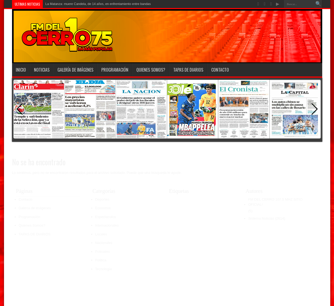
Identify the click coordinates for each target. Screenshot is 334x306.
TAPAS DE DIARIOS (188, 70)
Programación (114, 70)
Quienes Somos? (150, 70)
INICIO (21, 70)
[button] (314, 109)
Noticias (41, 70)
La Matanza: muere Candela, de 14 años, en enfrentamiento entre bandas (98, 4)
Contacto (220, 70)
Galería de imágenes (75, 70)
